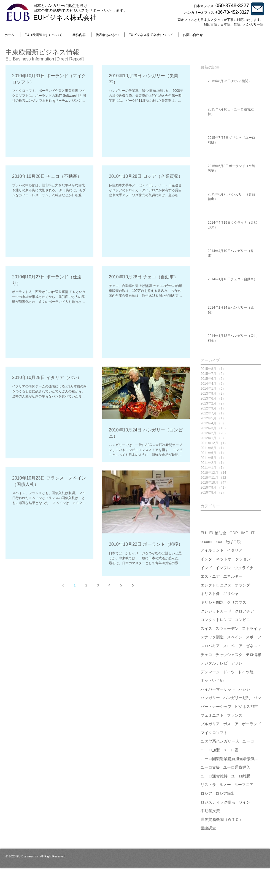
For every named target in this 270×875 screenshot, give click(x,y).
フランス (234, 715)
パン (257, 698)
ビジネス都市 (246, 706)
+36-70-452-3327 (232, 12)
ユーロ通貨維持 (214, 776)
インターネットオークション (226, 559)
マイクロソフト (214, 732)
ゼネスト (253, 646)
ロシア (206, 793)
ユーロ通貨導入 (236, 767)
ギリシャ (231, 593)
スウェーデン (227, 628)
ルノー (225, 784)
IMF (244, 533)
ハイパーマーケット (218, 689)
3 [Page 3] (98, 585)
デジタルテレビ (214, 663)
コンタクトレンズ (216, 620)
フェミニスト (212, 715)
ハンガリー (210, 698)
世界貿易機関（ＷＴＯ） (222, 819)
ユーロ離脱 (240, 776)
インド (206, 568)
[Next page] (132, 585)
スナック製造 (212, 637)
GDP (233, 533)
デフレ (236, 663)
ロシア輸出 (225, 793)
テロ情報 (253, 654)
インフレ (223, 568)
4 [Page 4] (109, 585)
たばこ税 (233, 541)
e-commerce (211, 541)
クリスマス (236, 602)
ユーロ (248, 741)
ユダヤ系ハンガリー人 (220, 741)
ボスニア (231, 724)
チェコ (206, 654)
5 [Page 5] (121, 585)
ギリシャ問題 (212, 602)
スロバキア (210, 646)
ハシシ (244, 689)
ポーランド (251, 724)
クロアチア (244, 611)
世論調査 (208, 828)
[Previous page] (63, 585)
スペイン (234, 637)
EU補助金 (217, 533)
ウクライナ (243, 568)
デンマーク (210, 672)
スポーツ (253, 637)
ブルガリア (210, 724)
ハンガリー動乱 (236, 698)
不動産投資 (210, 810)
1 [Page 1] (75, 585)
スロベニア (232, 646)
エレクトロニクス (216, 585)
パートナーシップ (216, 706)
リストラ (208, 784)
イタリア (234, 550)
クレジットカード (216, 611)
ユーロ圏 (231, 750)
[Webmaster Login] (251, 872)
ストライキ (251, 628)
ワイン (244, 802)
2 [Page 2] (86, 585)
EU (203, 533)
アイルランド (212, 550)
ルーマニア (243, 784)
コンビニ (242, 620)
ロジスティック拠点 (218, 802)
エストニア (210, 576)
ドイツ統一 (247, 672)
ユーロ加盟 (210, 750)
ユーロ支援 (210, 767)
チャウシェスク (228, 654)
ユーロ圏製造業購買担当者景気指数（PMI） (231, 759)
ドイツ (229, 672)
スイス (206, 628)
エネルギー (232, 576)
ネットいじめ (212, 680)
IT (252, 533)
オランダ (242, 585)
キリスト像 (210, 593)
